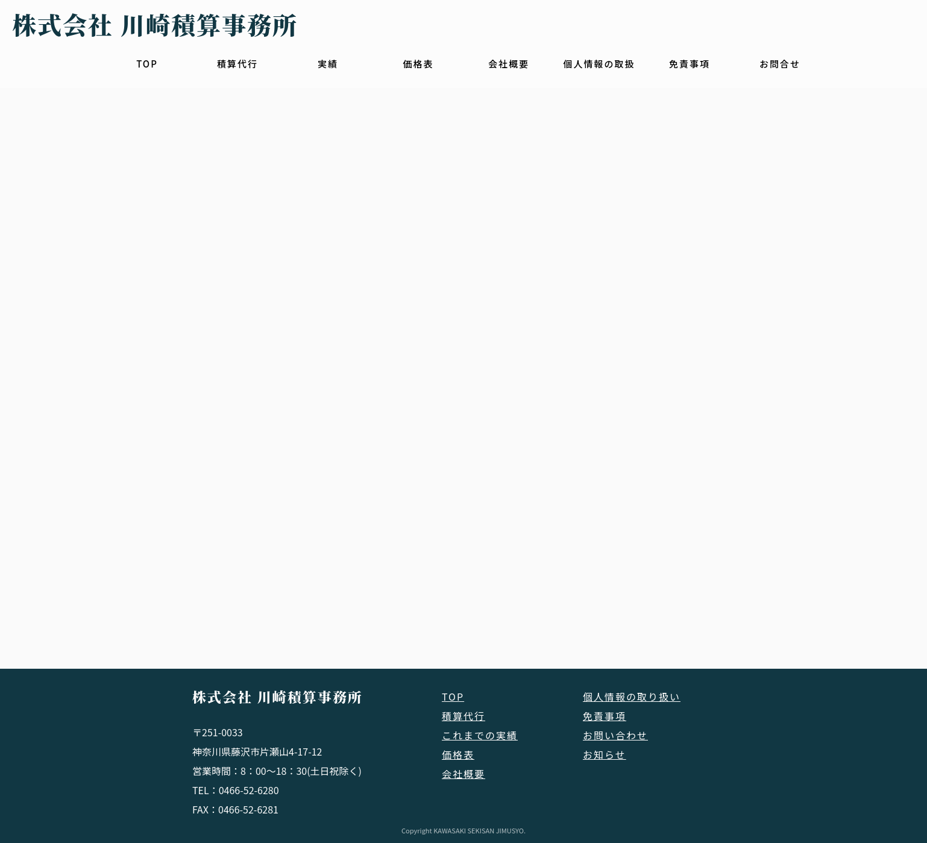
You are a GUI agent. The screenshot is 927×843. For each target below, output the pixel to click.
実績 (328, 63)
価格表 (418, 63)
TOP (147, 63)
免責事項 (689, 63)
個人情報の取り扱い (631, 696)
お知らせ (604, 754)
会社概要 (508, 63)
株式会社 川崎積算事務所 (277, 697)
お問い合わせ (615, 735)
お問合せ (779, 63)
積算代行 (237, 63)
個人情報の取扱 (599, 63)
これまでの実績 (480, 735)
